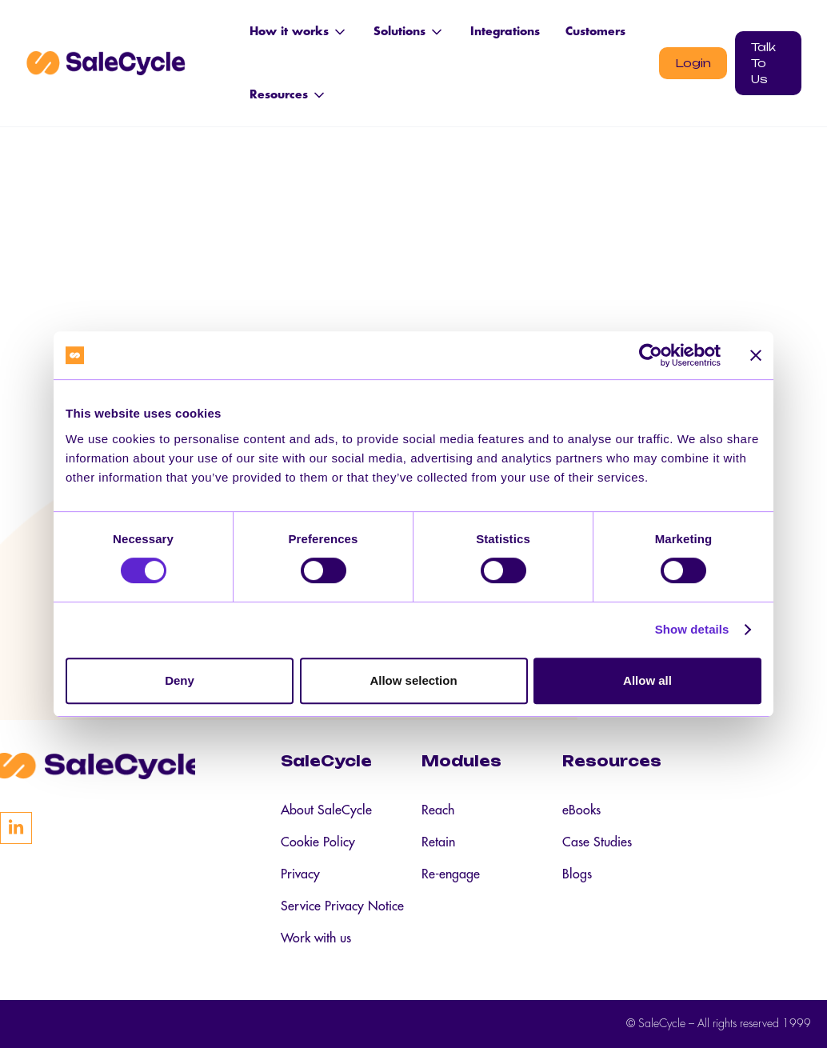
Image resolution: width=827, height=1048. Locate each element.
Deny (179, 680)
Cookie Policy (318, 842)
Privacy (300, 874)
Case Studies (597, 842)
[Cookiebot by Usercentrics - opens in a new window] (651, 355)
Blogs (577, 874)
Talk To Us (763, 63)
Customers (595, 31)
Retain (438, 842)
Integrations (505, 31)
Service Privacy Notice (342, 906)
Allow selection (413, 680)
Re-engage (450, 874)
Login (693, 63)
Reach (437, 810)
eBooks (581, 810)
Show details (692, 629)
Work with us (316, 938)
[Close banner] (755, 355)
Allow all (647, 680)
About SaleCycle (326, 810)
